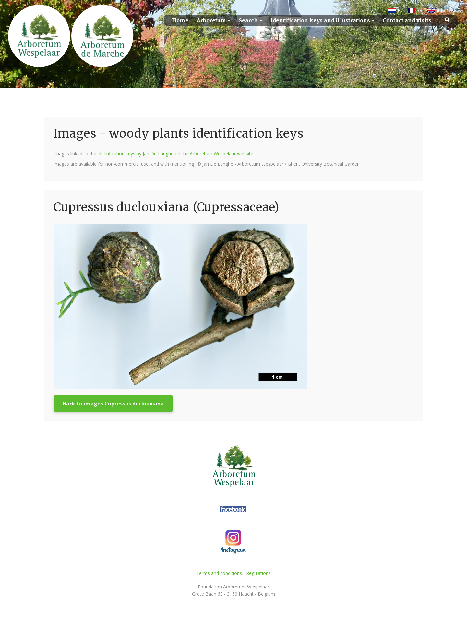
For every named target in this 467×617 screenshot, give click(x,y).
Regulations (258, 573)
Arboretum (211, 21)
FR (419, 10)
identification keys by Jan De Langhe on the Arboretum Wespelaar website (175, 154)
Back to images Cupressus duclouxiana (113, 403)
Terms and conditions (219, 573)
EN (439, 10)
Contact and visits (407, 21)
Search (248, 21)
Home (180, 21)
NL (400, 10)
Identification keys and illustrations (320, 21)
